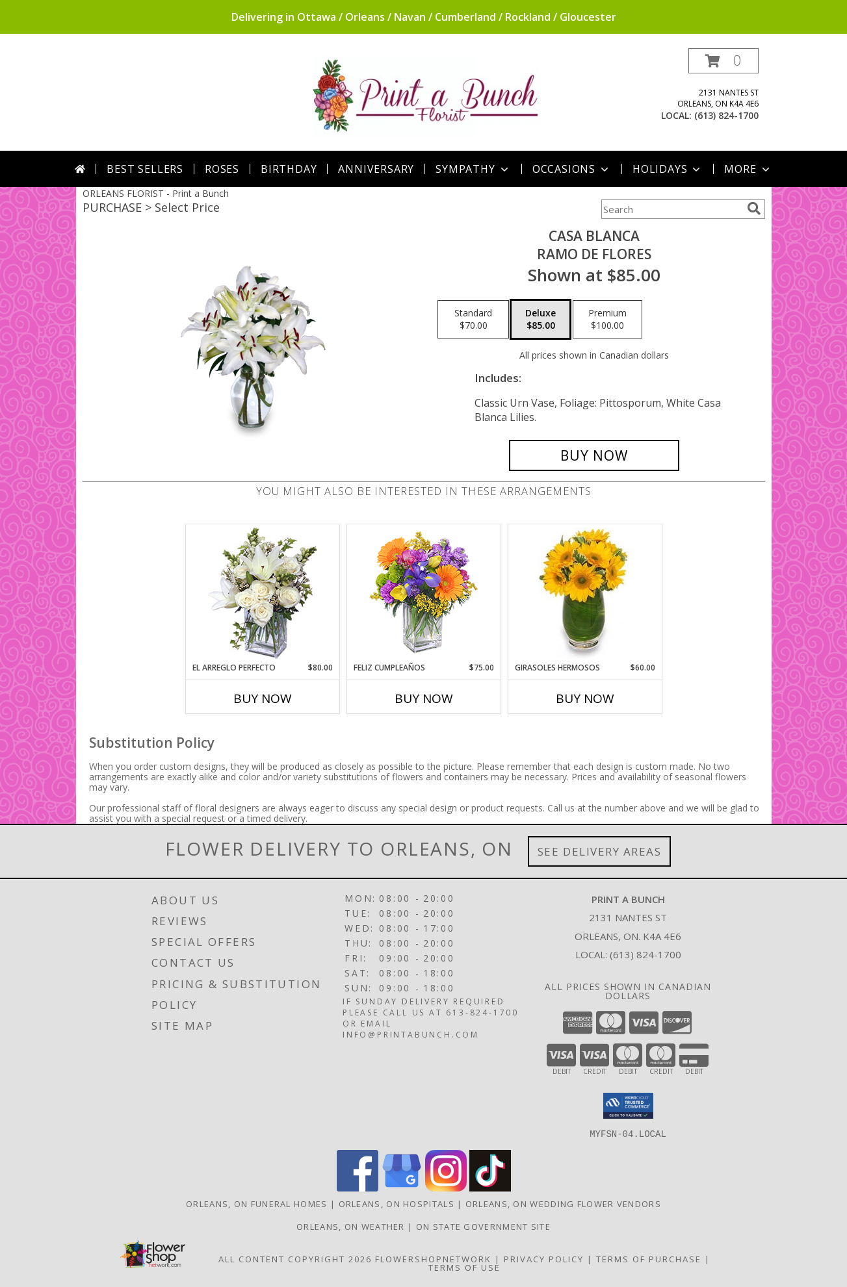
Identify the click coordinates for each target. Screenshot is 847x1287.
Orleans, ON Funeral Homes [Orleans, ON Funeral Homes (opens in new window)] (257, 1203)
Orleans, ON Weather (350, 1226)
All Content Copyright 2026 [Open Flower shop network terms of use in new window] (295, 1258)
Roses (222, 169)
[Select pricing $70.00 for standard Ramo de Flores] (473, 319)
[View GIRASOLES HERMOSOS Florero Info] (584, 593)
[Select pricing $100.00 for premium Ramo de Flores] (607, 319)
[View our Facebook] (357, 1187)
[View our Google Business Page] (402, 1187)
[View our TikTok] (490, 1187)
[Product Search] (671, 209)
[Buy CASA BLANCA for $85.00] (594, 455)
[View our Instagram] (446, 1187)
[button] (723, 60)
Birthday (289, 169)
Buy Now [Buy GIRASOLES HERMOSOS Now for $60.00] (585, 698)
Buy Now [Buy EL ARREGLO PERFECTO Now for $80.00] (262, 698)
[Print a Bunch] (428, 96)
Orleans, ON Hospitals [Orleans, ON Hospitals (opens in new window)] (396, 1203)
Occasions (571, 169)
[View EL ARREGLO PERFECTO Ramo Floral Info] (262, 593)
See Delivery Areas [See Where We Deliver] (600, 851)
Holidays (667, 169)
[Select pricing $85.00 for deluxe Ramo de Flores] (540, 319)
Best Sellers (145, 169)
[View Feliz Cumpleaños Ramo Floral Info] (423, 593)
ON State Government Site (483, 1226)
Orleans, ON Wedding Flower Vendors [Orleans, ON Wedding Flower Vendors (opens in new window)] (563, 1203)
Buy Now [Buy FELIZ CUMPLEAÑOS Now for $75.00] (424, 698)
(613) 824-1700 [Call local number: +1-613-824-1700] (726, 115)
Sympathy (473, 169)
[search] (754, 208)
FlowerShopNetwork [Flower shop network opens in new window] (433, 1258)
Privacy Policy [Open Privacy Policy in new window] (544, 1258)
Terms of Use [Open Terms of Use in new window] (464, 1267)
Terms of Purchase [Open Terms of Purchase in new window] (648, 1258)
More (748, 169)
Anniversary (376, 169)
